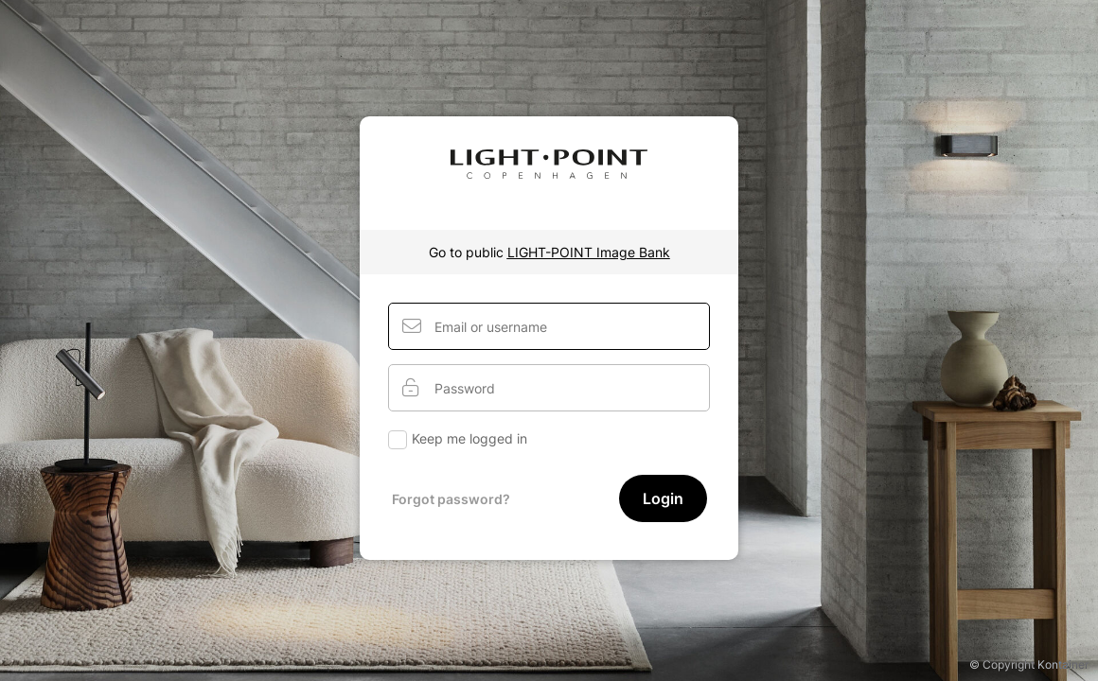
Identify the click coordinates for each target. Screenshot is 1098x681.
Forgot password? (451, 499)
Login (663, 498)
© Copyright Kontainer (1029, 664)
